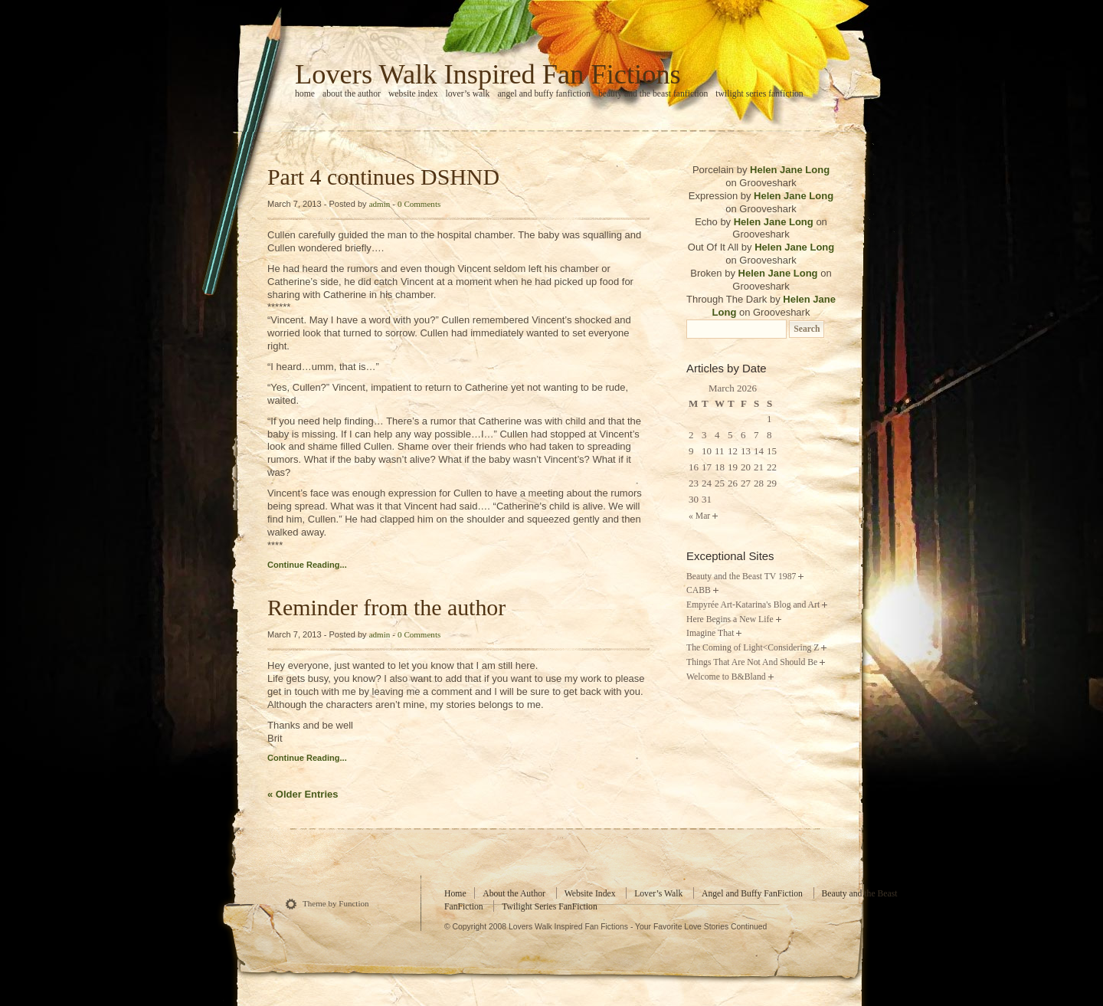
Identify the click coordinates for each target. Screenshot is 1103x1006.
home (305, 94)
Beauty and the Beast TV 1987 (741, 577)
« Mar (699, 516)
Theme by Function (336, 903)
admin (380, 203)
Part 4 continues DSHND (383, 176)
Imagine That (710, 633)
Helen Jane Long (790, 169)
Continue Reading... (307, 564)
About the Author (351, 94)
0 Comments (419, 203)
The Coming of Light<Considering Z (752, 648)
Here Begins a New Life (730, 619)
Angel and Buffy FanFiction (544, 94)
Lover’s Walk (468, 94)
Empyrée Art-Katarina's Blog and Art (753, 605)
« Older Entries (302, 794)
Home (455, 894)
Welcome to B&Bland (726, 677)
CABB (698, 590)
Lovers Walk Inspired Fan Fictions (488, 74)
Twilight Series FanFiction (759, 94)
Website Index (413, 94)
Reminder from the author (386, 607)
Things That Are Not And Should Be (751, 662)
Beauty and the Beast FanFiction (653, 94)
